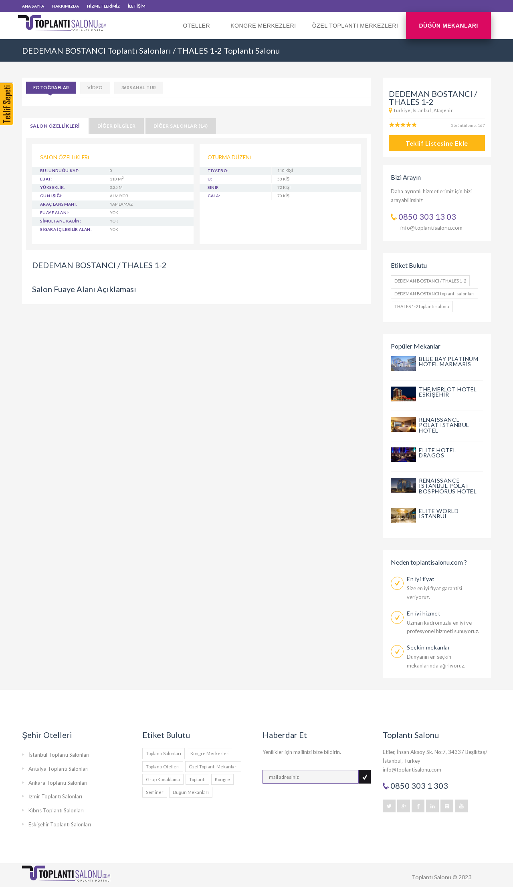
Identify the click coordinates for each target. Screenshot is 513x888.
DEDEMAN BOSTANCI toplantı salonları (434, 293)
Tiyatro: (218, 170)
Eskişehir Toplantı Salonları (59, 824)
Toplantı (197, 779)
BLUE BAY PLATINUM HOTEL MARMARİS (449, 361)
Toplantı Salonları (163, 753)
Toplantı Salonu (431, 877)
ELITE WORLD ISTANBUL (438, 513)
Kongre (222, 779)
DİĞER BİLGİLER (116, 126)
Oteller (198, 30)
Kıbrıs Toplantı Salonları (56, 810)
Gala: (214, 195)
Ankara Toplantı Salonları (57, 783)
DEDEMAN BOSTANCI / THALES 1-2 (430, 280)
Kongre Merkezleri (263, 25)
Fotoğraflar (51, 87)
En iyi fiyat (421, 578)
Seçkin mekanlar (428, 647)
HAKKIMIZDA (65, 6)
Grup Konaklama (163, 779)
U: (210, 178)
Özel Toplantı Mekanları (213, 766)
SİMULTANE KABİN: (60, 220)
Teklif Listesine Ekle (437, 143)
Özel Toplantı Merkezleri (355, 25)
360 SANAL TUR (138, 87)
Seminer (155, 792)
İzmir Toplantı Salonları (55, 796)
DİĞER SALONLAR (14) (180, 126)
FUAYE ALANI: (54, 212)
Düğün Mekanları (448, 25)
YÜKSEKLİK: (52, 187)
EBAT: (46, 178)
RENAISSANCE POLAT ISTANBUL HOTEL (444, 425)
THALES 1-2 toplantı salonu (421, 306)
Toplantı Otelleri (163, 766)
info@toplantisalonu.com (431, 227)
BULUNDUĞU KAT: (59, 170)
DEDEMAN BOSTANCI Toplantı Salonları (96, 50)
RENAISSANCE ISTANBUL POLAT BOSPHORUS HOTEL (448, 486)
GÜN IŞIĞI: (51, 195)
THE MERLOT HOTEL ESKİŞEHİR (448, 392)
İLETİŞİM (136, 6)
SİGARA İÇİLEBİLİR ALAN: (66, 229)
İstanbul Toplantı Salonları (58, 755)
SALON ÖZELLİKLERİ (55, 126)
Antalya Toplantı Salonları (58, 769)
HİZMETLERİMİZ (103, 6)
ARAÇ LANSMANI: (58, 204)
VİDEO (95, 87)
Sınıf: (214, 187)
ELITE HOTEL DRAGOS (437, 453)
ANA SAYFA (33, 6)
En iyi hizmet (423, 613)
